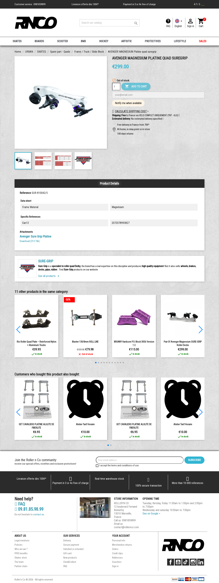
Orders (115, 549)
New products (70, 557)
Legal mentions (22, 540)
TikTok (185, 562)
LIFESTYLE (180, 41)
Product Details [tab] (109, 183)
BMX (83, 41)
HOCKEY (103, 41)
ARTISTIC (126, 41)
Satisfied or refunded (73, 549)
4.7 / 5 (199, 4)
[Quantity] (116, 86)
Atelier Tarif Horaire (85, 424)
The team (19, 562)
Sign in (115, 566)
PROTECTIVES (153, 41)
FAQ (168, 26)
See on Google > (151, 513)
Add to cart (136, 86)
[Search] (109, 22)
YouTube (178, 562)
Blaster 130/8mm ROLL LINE (85, 341)
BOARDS (39, 41)
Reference (25, 193)
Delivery (67, 540)
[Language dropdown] (179, 23)
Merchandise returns (122, 544)
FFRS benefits (21, 553)
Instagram (193, 562)
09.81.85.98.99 (29, 509)
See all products (49, 276)
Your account (121, 535)
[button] (18, 329)
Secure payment (71, 544)
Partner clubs (21, 566)
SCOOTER (62, 41)
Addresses (117, 557)
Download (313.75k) (30, 241)
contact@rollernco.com (126, 527)
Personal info (118, 540)
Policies (18, 544)
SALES (202, 41)
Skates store (21, 557)
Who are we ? (21, 549)
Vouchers (116, 562)
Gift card (67, 553)
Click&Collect (69, 562)
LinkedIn (200, 562)
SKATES (17, 41)
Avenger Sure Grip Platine (35, 236)
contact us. (38, 514)
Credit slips (117, 553)
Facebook (170, 562)
